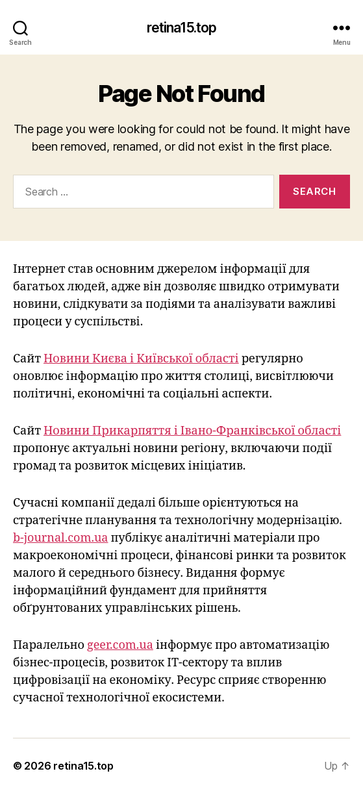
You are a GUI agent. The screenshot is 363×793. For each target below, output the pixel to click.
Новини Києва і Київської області (141, 358)
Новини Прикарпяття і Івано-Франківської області (192, 430)
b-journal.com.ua (60, 538)
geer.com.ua (120, 645)
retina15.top (182, 27)
